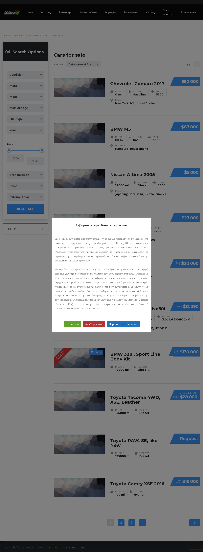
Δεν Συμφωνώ (93, 324)
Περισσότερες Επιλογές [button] (123, 324)
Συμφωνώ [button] (73, 324)
